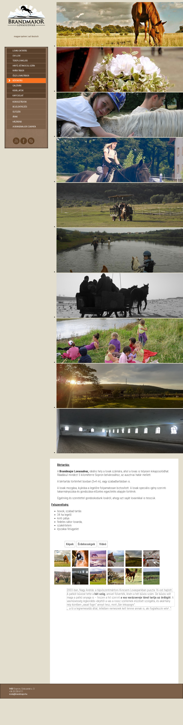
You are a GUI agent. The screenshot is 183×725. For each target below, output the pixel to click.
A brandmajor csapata (24, 126)
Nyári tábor (18, 70)
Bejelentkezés (20, 106)
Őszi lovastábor (21, 75)
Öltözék (17, 111)
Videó (102, 544)
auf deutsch (33, 36)
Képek (70, 544)
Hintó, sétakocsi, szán (24, 65)
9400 (11, 688)
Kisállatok (18, 90)
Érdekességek (86, 544)
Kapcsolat (18, 95)
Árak (15, 116)
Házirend (17, 121)
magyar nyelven (20, 36)
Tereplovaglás (20, 60)
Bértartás (18, 80)
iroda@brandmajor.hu (18, 694)
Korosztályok (20, 101)
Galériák (17, 85)
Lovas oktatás (20, 50)
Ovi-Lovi (16, 55)
